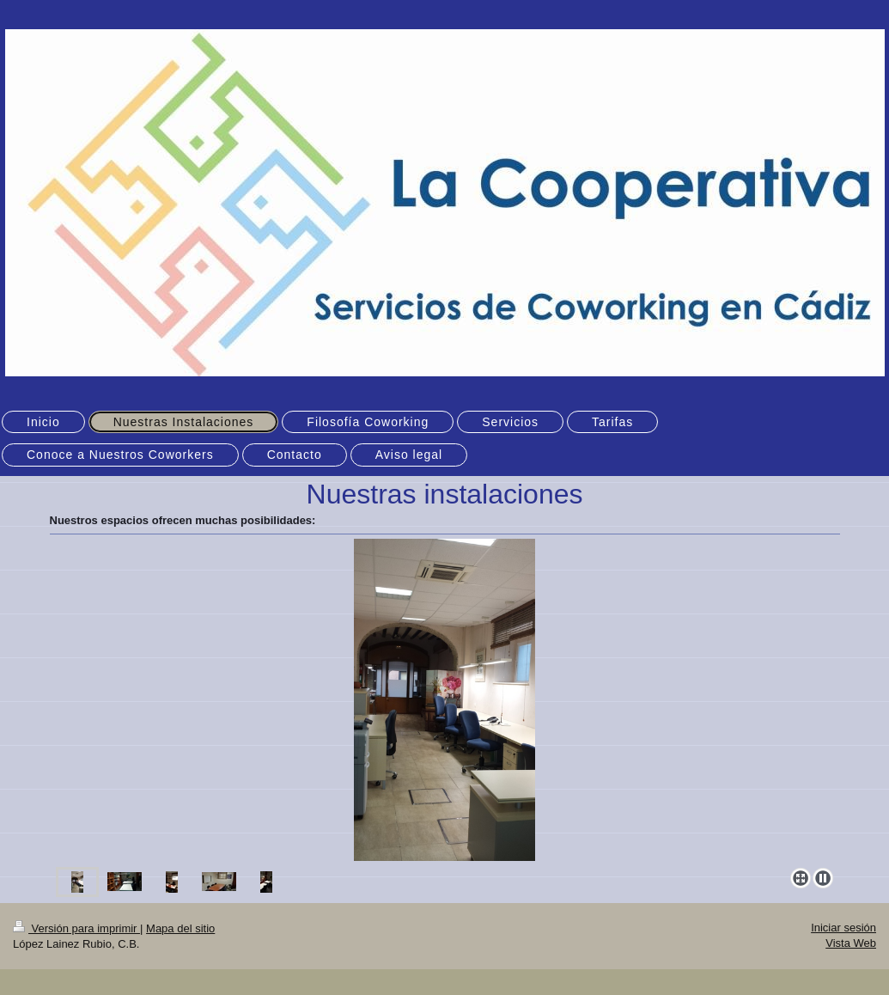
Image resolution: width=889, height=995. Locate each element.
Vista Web (850, 943)
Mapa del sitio (180, 928)
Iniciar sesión (843, 927)
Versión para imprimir (76, 928)
